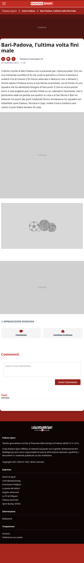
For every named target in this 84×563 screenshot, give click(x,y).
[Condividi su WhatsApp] (3, 59)
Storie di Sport (9, 476)
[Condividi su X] (14, 59)
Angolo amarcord (10, 492)
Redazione (7, 518)
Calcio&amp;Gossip (11, 480)
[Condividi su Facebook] (8, 59)
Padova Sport (9, 11)
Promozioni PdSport (11, 484)
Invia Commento (67, 382)
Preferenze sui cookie (12, 537)
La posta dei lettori (11, 488)
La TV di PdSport (10, 496)
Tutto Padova (28, 10)
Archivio (6, 533)
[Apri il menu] (4, 3)
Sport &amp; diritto (11, 503)
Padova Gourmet (10, 499)
